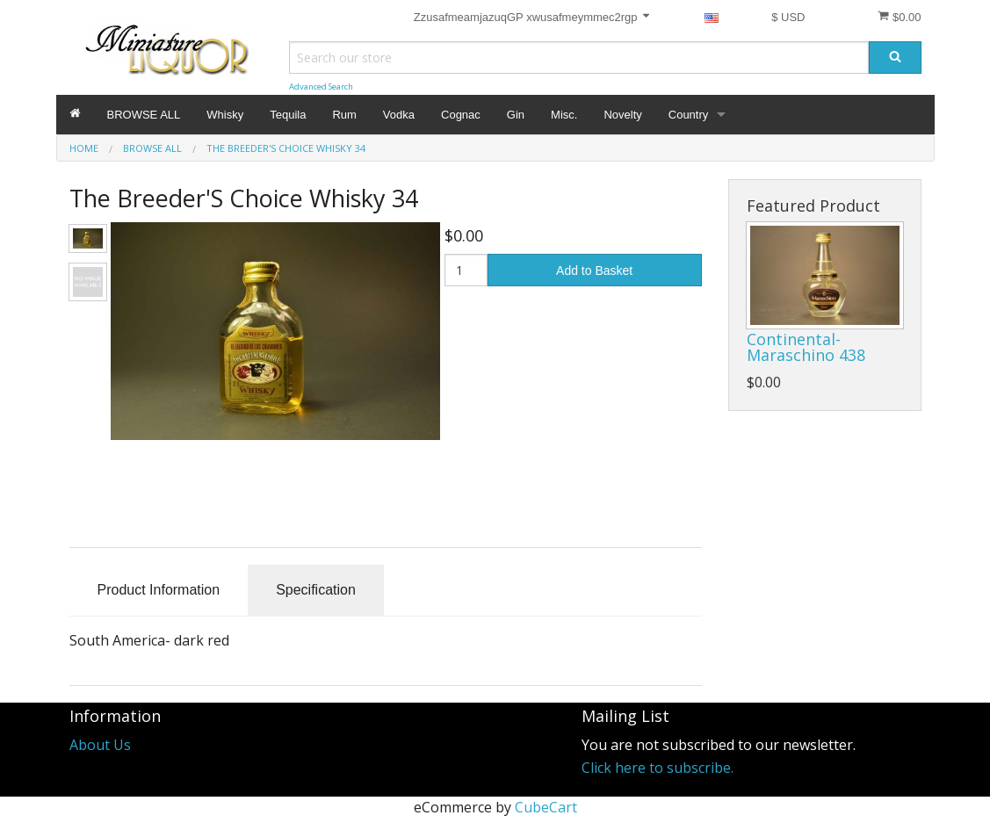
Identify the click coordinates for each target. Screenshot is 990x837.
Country (688, 114)
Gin (515, 114)
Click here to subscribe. (657, 767)
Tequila (288, 114)
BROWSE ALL (144, 114)
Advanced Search (321, 86)
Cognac (461, 114)
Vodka (399, 114)
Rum (344, 114)
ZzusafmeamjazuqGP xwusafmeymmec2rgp (533, 17)
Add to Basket (594, 270)
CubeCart (546, 807)
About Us (100, 744)
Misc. (564, 114)
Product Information (159, 589)
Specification (316, 589)
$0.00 (899, 17)
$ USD (788, 17)
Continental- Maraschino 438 (806, 346)
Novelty (622, 114)
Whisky (224, 114)
